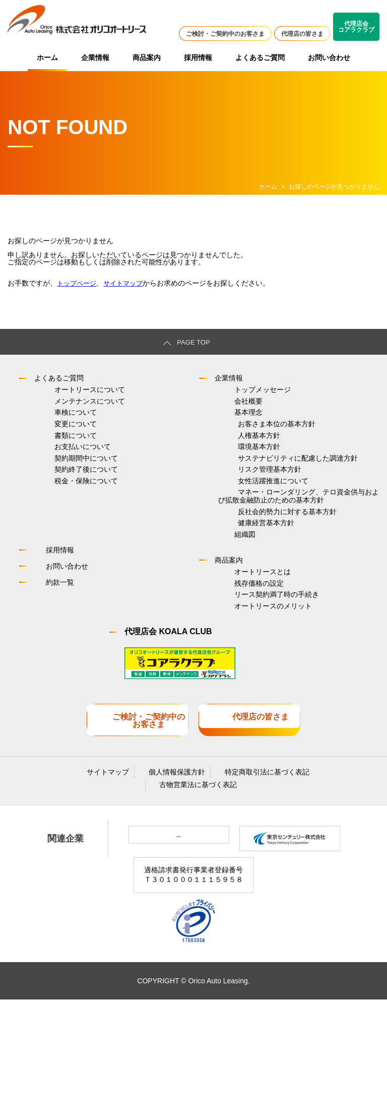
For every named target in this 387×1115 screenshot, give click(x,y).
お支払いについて (62, 482)
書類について (55, 464)
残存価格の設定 (239, 681)
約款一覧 (50, 670)
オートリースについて (69, 393)
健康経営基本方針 (246, 602)
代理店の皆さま (302, 33)
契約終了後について (66, 517)
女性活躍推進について (253, 535)
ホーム (47, 57)
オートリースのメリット (253, 716)
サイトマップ (127, 283)
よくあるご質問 (260, 57)
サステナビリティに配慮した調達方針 (278, 499)
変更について (55, 446)
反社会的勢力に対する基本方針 (267, 584)
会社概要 (229, 411)
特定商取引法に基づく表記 (253, 878)
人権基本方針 (239, 464)
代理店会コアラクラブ (356, 26)
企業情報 (95, 57)
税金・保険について (66, 535)
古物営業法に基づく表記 (194, 894)
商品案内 (147, 57)
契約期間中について (66, 499)
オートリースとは (243, 663)
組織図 (225, 620)
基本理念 (229, 429)
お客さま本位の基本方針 (257, 446)
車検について (55, 429)
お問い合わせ (329, 57)
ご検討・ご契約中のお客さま (225, 33)
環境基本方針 (239, 482)
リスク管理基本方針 (250, 517)
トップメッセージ (243, 393)
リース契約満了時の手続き (257, 699)
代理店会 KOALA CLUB (168, 745)
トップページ (78, 283)
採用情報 (198, 57)
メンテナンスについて (69, 411)
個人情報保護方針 (172, 878)
